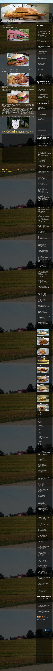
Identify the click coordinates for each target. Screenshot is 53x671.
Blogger (28, 667)
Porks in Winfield (40, 265)
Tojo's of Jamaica (40, 313)
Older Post (31, 169)
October (40, 425)
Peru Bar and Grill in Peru (42, 264)
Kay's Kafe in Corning (41, 232)
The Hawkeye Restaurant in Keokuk (43, 305)
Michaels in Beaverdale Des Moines (43, 246)
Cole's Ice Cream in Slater (42, 172)
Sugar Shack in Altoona (41, 298)
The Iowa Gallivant (41, 64)
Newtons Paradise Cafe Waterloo (43, 252)
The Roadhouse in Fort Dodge (42, 310)
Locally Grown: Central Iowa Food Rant (44, 62)
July (39, 429)
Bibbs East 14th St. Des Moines (43, 155)
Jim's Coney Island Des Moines (43, 227)
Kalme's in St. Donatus (41, 231)
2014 (39, 417)
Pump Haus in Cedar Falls (42, 266)
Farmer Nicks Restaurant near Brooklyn (44, 192)
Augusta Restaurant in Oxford (42, 151)
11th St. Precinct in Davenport (42, 139)
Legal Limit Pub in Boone (42, 236)
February (40, 436)
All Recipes (39, 74)
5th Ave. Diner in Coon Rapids (42, 142)
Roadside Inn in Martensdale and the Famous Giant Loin (43, 273)
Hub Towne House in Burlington (43, 221)
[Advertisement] (17, 165)
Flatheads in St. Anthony (41, 201)
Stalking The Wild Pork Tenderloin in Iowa (44, 42)
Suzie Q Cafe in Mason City (42, 36)
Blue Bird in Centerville (41, 160)
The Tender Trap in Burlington (42, 311)
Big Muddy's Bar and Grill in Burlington (44, 439)
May (39, 432)
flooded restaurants (17, 131)
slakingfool (39, 65)
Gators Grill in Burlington (41, 211)
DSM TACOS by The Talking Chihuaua (44, 53)
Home (18, 169)
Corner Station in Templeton (42, 176)
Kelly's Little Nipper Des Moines (43, 233)
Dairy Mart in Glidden (41, 182)
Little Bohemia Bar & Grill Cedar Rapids (44, 238)
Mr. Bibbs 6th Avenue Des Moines (43, 251)
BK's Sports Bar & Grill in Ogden (43, 152)
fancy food (12, 131)
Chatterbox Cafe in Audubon (42, 170)
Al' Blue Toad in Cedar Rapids (42, 146)
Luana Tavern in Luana (41, 241)
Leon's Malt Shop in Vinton (42, 237)
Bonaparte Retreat (40, 162)
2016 (39, 414)
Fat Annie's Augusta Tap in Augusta (43, 195)
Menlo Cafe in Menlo (41, 245)
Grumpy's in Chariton (41, 215)
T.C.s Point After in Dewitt (42, 301)
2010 (39, 443)
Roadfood (39, 47)
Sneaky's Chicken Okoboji (42, 286)
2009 (39, 444)
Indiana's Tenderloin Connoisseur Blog (44, 46)
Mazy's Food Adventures (41, 63)
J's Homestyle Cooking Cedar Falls (43, 226)
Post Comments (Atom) (10, 171)
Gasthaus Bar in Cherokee (42, 206)
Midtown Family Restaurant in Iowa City (44, 247)
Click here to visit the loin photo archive (43, 135)
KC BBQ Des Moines (41, 230)
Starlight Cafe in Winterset (42, 293)
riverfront (22, 132)
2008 (39, 446)
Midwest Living (40, 79)
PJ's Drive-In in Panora (41, 261)
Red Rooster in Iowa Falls (42, 270)
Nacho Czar (39, 70)
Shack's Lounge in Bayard (42, 279)
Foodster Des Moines (41, 56)
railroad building (18, 132)
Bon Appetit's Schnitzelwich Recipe (43, 76)
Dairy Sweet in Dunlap (41, 183)
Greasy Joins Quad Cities (42, 58)
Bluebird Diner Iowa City (41, 161)
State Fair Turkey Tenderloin (42, 295)
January (40, 441)
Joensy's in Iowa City (41, 228)
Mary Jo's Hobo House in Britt (42, 244)
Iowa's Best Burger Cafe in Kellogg (43, 222)
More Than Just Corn (41, 69)
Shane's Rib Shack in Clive (42, 280)
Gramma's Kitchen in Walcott (42, 213)
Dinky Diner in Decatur (41, 188)
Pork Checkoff (40, 45)
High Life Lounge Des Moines (42, 218)
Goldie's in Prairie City (41, 212)
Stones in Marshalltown (41, 296)
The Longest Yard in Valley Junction (43, 306)
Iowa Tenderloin (27, 131)
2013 (39, 418)
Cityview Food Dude (41, 52)
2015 (39, 415)
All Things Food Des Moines (42, 51)
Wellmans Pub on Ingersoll (42, 322)
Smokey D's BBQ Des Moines (42, 285)
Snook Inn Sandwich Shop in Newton (43, 287)
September (40, 426)
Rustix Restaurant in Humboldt (42, 274)
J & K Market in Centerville (42, 225)
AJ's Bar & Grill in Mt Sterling (42, 26)
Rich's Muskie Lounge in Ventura (43, 271)
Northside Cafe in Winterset (42, 255)
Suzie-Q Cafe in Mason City (42, 300)
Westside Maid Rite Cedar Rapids (43, 323)
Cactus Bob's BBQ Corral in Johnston (44, 167)
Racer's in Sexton (40, 267)
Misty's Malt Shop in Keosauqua (43, 250)
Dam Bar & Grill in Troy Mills (42, 184)
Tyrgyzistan (45, 616)
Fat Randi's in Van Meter (41, 196)
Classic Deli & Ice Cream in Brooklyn (43, 171)
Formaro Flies (40, 57)
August (40, 428)
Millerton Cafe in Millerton (42, 249)
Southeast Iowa (26, 132)
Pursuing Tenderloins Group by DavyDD (44, 41)
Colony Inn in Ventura (41, 173)
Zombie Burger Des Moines (42, 325)
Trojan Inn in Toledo (41, 317)
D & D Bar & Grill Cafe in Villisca (43, 179)
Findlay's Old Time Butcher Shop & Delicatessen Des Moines (43, 198)
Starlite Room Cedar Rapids (42, 294)
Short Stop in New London (42, 281)
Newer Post (4, 169)
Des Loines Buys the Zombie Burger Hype (44, 30)
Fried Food (22, 131)
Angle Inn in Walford (41, 147)
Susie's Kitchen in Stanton (42, 299)
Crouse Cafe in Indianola (41, 178)
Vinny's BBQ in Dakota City (42, 319)
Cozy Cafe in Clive (41, 177)
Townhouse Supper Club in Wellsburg (44, 316)
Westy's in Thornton (41, 324)
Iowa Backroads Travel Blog (42, 59)
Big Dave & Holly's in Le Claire (42, 156)
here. (15, 51)
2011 (39, 421)
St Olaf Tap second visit (41, 288)
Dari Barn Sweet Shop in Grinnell (43, 185)
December (40, 422)
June (39, 430)
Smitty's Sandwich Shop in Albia (43, 282)
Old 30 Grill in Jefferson (41, 256)
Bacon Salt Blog (40, 75)
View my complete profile (41, 619)
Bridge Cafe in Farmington (42, 165)
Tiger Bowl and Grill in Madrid (42, 312)
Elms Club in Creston (41, 191)
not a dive (13, 132)
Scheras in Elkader (41, 35)
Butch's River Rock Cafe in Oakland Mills (44, 166)
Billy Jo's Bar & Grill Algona (42, 159)
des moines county (7, 131)
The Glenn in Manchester (42, 304)
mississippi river (9, 132)
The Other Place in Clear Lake (42, 307)
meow (5, 132)
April (39, 433)
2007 (39, 447)
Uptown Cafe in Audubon (42, 318)
